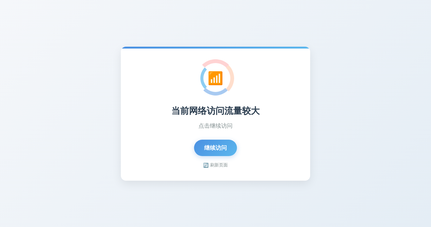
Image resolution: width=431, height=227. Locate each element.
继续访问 (215, 148)
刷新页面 (215, 165)
